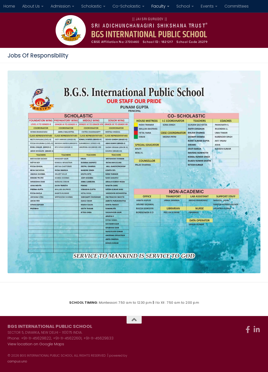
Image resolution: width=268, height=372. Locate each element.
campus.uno (17, 361)
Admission (60, 6)
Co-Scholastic (126, 6)
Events (207, 6)
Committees (236, 6)
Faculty (158, 6)
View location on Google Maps (36, 344)
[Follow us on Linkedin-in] (256, 329)
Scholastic (91, 6)
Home (9, 6)
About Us (31, 6)
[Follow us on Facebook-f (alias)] (247, 329)
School (183, 6)
